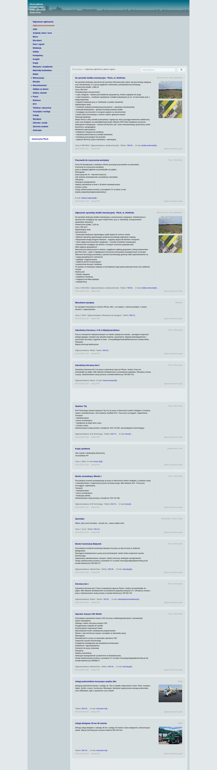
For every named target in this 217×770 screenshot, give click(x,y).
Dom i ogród (38, 44)
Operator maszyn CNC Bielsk (88, 614)
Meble (35, 74)
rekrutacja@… (128, 569)
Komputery (38, 55)
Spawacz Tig (81, 406)
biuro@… (128, 434)
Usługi (36, 115)
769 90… (130, 288)
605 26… (85, 709)
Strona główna (36, 4)
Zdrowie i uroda (40, 123)
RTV (35, 104)
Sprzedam (79, 519)
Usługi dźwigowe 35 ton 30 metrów (91, 723)
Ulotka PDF (95, 149)
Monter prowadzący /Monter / (88, 476)
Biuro (35, 37)
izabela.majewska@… (89, 198)
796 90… (130, 145)
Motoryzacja (38, 78)
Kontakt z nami (36, 7)
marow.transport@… (111, 380)
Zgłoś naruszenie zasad (173, 149)
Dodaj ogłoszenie (38, 10)
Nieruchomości (40, 85)
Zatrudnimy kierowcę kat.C (87, 365)
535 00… (111, 569)
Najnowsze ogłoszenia (43, 22)
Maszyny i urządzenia (42, 67)
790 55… (106, 599)
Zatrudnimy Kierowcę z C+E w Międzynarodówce (97, 330)
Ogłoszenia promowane (44, 25)
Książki (36, 59)
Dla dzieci (37, 40)
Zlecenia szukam (40, 126)
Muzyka (36, 82)
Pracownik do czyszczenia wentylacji (92, 160)
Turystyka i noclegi (41, 111)
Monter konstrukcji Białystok (88, 544)
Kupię (35, 63)
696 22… (133, 315)
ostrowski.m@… (102, 709)
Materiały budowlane (42, 70)
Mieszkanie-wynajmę (84, 303)
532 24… (97, 529)
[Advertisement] (128, 395)
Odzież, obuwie (40, 93)
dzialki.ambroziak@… (149, 145)
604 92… (106, 350)
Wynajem (37, 119)
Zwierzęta (37, 130)
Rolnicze (37, 100)
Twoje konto (35, 12)
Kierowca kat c (82, 584)
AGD (35, 29)
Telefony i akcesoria (42, 108)
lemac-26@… (98, 462)
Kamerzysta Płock (40, 139)
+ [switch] (31, 78)
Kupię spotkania (82, 449)
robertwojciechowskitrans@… (129, 599)
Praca (35, 96)
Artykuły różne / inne (42, 33)
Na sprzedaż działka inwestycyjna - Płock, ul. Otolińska (100, 78)
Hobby (36, 52)
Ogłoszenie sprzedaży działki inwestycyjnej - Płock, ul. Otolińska (104, 213)
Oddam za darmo (41, 89)
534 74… (114, 434)
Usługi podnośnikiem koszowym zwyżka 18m (95, 681)
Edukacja (37, 48)
